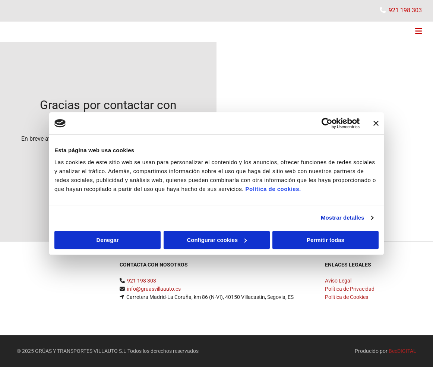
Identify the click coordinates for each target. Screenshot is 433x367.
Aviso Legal (338, 281)
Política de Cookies (346, 297)
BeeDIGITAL (402, 351)
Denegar (107, 240)
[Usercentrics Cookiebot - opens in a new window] (327, 123)
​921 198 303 (405, 10)
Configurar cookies (217, 240)
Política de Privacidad (349, 289)
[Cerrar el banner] (376, 123)
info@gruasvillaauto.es (154, 289)
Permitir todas (325, 240)
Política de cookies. (273, 189)
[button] (288, 32)
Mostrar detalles (342, 217)
